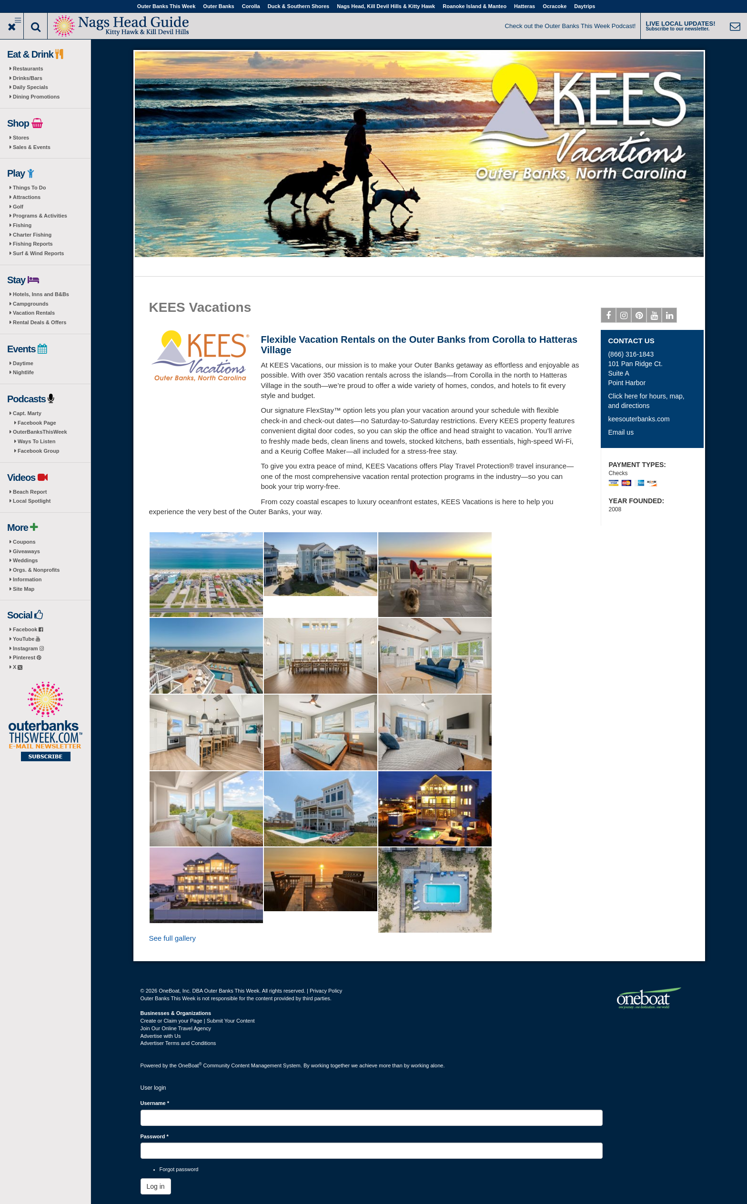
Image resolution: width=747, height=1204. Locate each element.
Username (155, 1103)
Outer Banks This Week (166, 6)
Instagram (28, 648)
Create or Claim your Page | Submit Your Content (198, 1021)
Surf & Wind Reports (38, 253)
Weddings (25, 560)
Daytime (23, 363)
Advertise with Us (161, 1036)
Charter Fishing (32, 235)
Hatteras (524, 6)
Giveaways (26, 551)
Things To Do (29, 187)
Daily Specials (30, 87)
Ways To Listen (36, 441)
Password (155, 1136)
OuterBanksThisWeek (40, 432)
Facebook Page (37, 423)
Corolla (251, 6)
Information (27, 579)
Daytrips (584, 6)
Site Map (23, 589)
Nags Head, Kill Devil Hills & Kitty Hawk (386, 6)
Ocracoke (554, 6)
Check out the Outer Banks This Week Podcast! (570, 26)
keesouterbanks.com (638, 419)
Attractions (26, 197)
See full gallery (172, 938)
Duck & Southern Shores (299, 6)
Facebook (28, 629)
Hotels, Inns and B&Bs (41, 294)
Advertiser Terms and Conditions (178, 1043)
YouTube (26, 639)
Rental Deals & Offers (39, 322)
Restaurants (28, 68)
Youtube (654, 317)
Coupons (24, 542)
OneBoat (190, 1065)
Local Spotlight (31, 501)
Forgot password (179, 1169)
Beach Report (30, 492)
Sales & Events (31, 147)
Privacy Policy (326, 991)
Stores (21, 137)
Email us (621, 432)
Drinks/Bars (27, 78)
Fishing (22, 225)
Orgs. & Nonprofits (36, 570)
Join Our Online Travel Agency (176, 1028)
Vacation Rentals (34, 313)
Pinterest (27, 657)
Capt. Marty (27, 413)
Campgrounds (31, 304)
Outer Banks (218, 6)
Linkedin (669, 317)
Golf (18, 206)
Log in (156, 1186)
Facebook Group (38, 451)
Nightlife (23, 372)
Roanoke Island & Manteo (474, 6)
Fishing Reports (33, 244)
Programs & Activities (40, 216)
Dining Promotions (36, 97)
